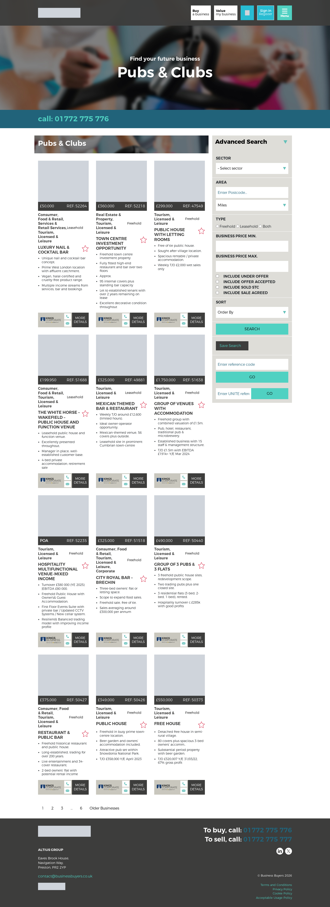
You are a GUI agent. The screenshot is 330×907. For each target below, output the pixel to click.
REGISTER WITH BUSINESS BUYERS (205, 117)
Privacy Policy (282, 889)
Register (265, 12)
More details (80, 320)
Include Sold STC (241, 287)
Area (221, 182)
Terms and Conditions (276, 885)
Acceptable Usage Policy (274, 898)
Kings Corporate (51, 320)
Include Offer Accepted (249, 281)
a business (200, 12)
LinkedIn (279, 851)
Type (221, 219)
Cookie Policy (282, 893)
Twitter (288, 851)
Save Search (230, 345)
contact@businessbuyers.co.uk (65, 876)
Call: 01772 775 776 (73, 119)
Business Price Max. (237, 256)
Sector (223, 158)
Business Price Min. (236, 236)
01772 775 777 (267, 839)
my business (226, 12)
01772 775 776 (267, 830)
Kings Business (51, 640)
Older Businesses (104, 808)
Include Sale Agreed (245, 292)
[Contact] (247, 12)
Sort (221, 302)
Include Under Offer (246, 276)
